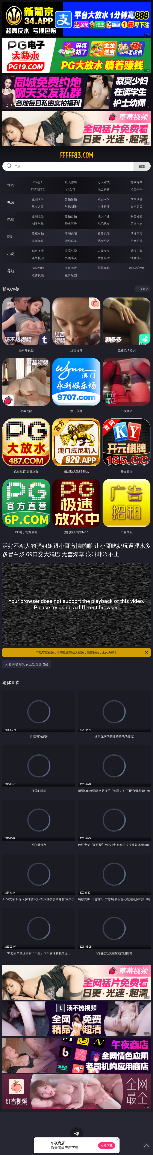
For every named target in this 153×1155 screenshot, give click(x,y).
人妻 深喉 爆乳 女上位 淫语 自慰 (26, 664)
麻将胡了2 (38, 189)
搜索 (142, 166)
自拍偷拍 (71, 199)
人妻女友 (104, 251)
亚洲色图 (71, 233)
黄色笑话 (104, 258)
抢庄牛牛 (136, 189)
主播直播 (104, 206)
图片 (10, 236)
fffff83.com (76, 155)
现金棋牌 (104, 189)
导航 (10, 271)
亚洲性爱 (38, 216)
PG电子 (38, 182)
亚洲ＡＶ (38, 199)
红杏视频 (38, 275)
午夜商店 (71, 268)
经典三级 (71, 224)
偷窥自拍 (38, 233)
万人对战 (104, 182)
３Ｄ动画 (136, 199)
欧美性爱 (136, 216)
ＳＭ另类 (136, 206)
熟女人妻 (38, 206)
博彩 (10, 185)
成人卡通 (104, 216)
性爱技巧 (136, 258)
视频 (10, 202)
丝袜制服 (71, 206)
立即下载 (107, 1145)
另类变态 (136, 224)
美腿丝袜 (38, 241)
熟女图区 (104, 241)
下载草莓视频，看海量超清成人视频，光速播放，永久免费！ (92, 652)
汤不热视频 (136, 268)
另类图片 (136, 241)
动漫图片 (136, 233)
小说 (10, 253)
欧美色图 (104, 233)
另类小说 (71, 258)
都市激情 (38, 251)
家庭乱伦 (71, 251)
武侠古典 (136, 251)
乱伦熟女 (104, 224)
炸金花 (70, 189)
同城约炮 (38, 268)
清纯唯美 (71, 241)
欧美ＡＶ (104, 199)
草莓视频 (104, 268)
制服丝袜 (38, 224)
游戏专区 (136, 182)
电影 (10, 219)
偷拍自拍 (71, 216)
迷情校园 (38, 258)
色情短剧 (71, 275)
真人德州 (71, 182)
